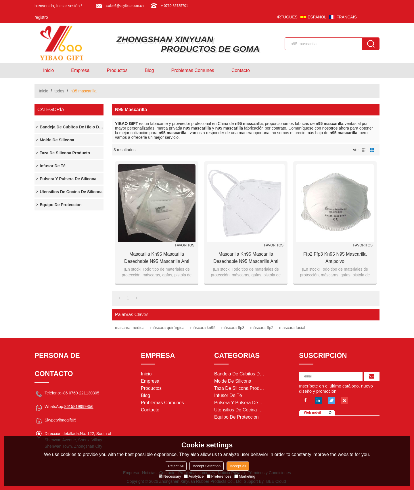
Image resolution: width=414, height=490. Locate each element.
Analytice (194, 476)
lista (364, 150)
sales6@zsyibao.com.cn (125, 6)
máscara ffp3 (233, 327)
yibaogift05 (66, 420)
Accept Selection (207, 466)
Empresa (80, 70)
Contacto (240, 70)
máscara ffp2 (261, 327)
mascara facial (292, 327)
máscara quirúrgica (167, 327)
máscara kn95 (203, 327)
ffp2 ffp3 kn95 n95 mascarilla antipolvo (335, 258)
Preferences (219, 476)
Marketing (244, 476)
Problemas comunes (192, 70)
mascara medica (130, 327)
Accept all (238, 466)
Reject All (175, 466)
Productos (117, 70)
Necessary (170, 476)
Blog (149, 70)
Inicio (48, 70)
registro (41, 17)
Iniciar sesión (68, 5)
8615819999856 (78, 406)
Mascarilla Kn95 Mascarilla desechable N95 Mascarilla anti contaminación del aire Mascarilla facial (157, 258)
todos (59, 91)
